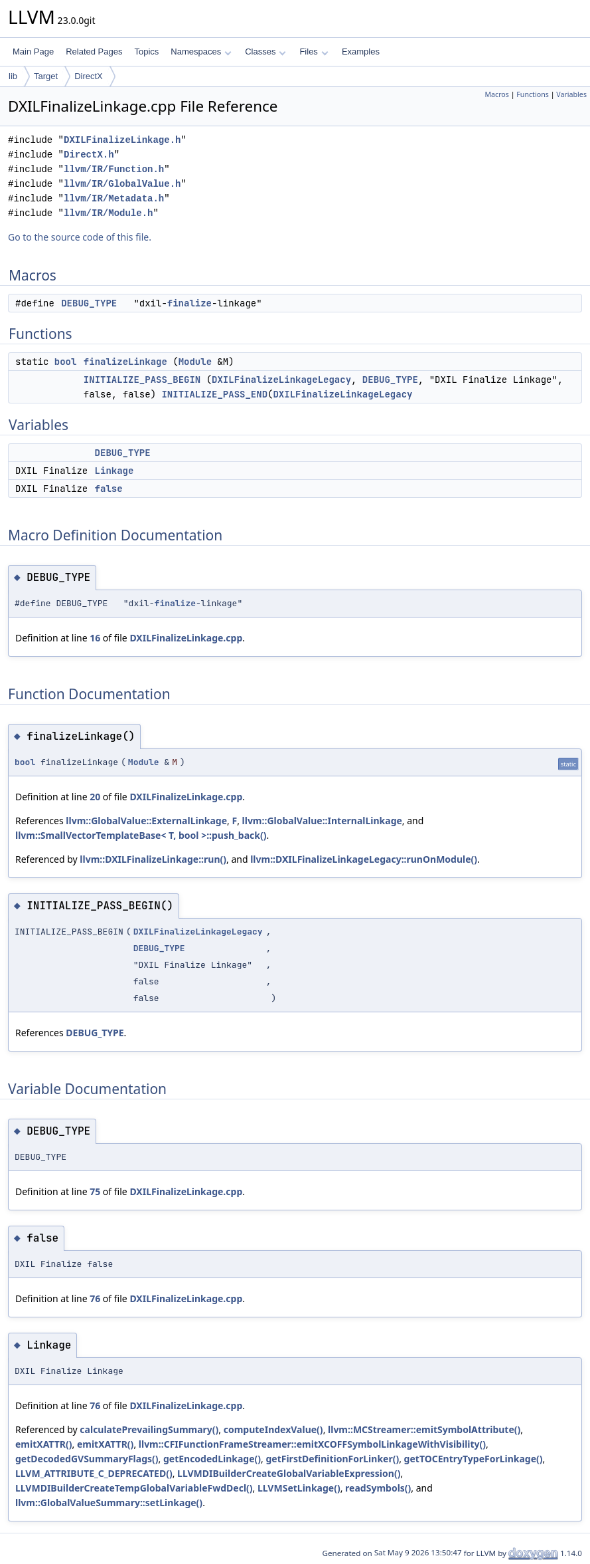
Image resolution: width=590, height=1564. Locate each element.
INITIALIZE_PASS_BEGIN (142, 380)
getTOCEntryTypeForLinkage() (473, 1458)
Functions (532, 94)
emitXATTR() (43, 1444)
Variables (571, 94)
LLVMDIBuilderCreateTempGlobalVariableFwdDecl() (134, 1488)
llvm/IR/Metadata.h (114, 198)
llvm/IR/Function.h (114, 169)
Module (195, 362)
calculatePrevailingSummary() (149, 1429)
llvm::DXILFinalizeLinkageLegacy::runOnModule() (363, 859)
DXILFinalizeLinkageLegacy (281, 380)
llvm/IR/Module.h (108, 213)
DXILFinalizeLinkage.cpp (185, 637)
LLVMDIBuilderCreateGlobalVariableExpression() (288, 1473)
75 (95, 1191)
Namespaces (201, 51)
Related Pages (94, 51)
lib (13, 76)
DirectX (88, 76)
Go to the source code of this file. (79, 237)
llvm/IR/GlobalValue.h (122, 183)
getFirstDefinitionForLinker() (332, 1458)
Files (313, 51)
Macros (496, 94)
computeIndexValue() (273, 1429)
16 (95, 637)
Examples (361, 51)
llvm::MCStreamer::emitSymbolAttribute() (424, 1429)
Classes (265, 51)
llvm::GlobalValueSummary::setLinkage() (108, 1502)
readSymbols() (378, 1488)
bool (65, 362)
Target (46, 76)
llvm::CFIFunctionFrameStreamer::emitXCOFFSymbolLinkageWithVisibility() (312, 1444)
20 (95, 796)
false (109, 489)
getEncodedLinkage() (212, 1458)
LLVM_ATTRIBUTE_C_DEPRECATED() (94, 1473)
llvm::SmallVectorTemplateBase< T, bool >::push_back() (140, 835)
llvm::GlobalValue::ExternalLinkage (146, 820)
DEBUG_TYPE (89, 303)
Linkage (114, 471)
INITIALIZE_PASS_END (214, 394)
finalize (189, 303)
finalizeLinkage (125, 362)
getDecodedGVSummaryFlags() (87, 1458)
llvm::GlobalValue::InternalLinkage (322, 820)
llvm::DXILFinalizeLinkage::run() (153, 859)
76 (95, 1298)
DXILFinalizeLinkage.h (122, 140)
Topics (146, 51)
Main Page (33, 51)
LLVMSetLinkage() (299, 1488)
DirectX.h (89, 154)
